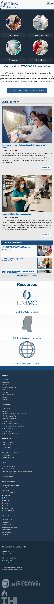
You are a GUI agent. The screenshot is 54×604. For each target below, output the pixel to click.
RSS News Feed (7, 506)
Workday (4, 397)
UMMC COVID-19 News (27, 310)
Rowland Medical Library (9, 416)
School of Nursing (7, 429)
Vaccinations (13, 33)
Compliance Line (7, 517)
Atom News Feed (8, 508)
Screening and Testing (40, 33)
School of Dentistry (7, 419)
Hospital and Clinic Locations (10, 450)
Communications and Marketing (11, 483)
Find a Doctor (6, 448)
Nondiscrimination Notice (9, 525)
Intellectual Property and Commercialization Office (17, 469)
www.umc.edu (5, 560)
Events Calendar (6, 486)
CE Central (5, 377)
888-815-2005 (19, 567)
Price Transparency (7, 453)
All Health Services (7, 440)
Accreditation (6, 406)
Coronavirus (31, 3)
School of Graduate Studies (10, 421)
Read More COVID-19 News (27, 273)
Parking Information (8, 392)
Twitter (5, 496)
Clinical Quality (6, 445)
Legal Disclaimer (6, 522)
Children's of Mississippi (9, 443)
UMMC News (5, 488)
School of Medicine (7, 426)
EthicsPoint (5, 520)
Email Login (5, 380)
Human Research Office (9, 467)
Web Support (5, 532)
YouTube (5, 498)
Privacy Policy (6, 527)
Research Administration (9, 472)
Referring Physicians (8, 455)
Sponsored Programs (8, 474)
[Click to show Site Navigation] (52, 3)
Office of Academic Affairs (9, 414)
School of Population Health (10, 431)
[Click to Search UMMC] (48, 3)
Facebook (6, 493)
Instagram (6, 501)
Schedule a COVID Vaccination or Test (27, 88)
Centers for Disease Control (27, 361)
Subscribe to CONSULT (8, 491)
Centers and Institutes (8, 464)
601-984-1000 (18, 565)
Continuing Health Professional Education (14, 411)
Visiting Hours (40, 58)
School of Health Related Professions (13, 424)
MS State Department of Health (27, 336)
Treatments (13, 58)
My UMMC (5, 390)
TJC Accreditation (7, 530)
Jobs (3, 387)
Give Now (4, 382)
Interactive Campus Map (9, 385)
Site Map (4, 395)
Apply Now (5, 409)
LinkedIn (5, 503)
